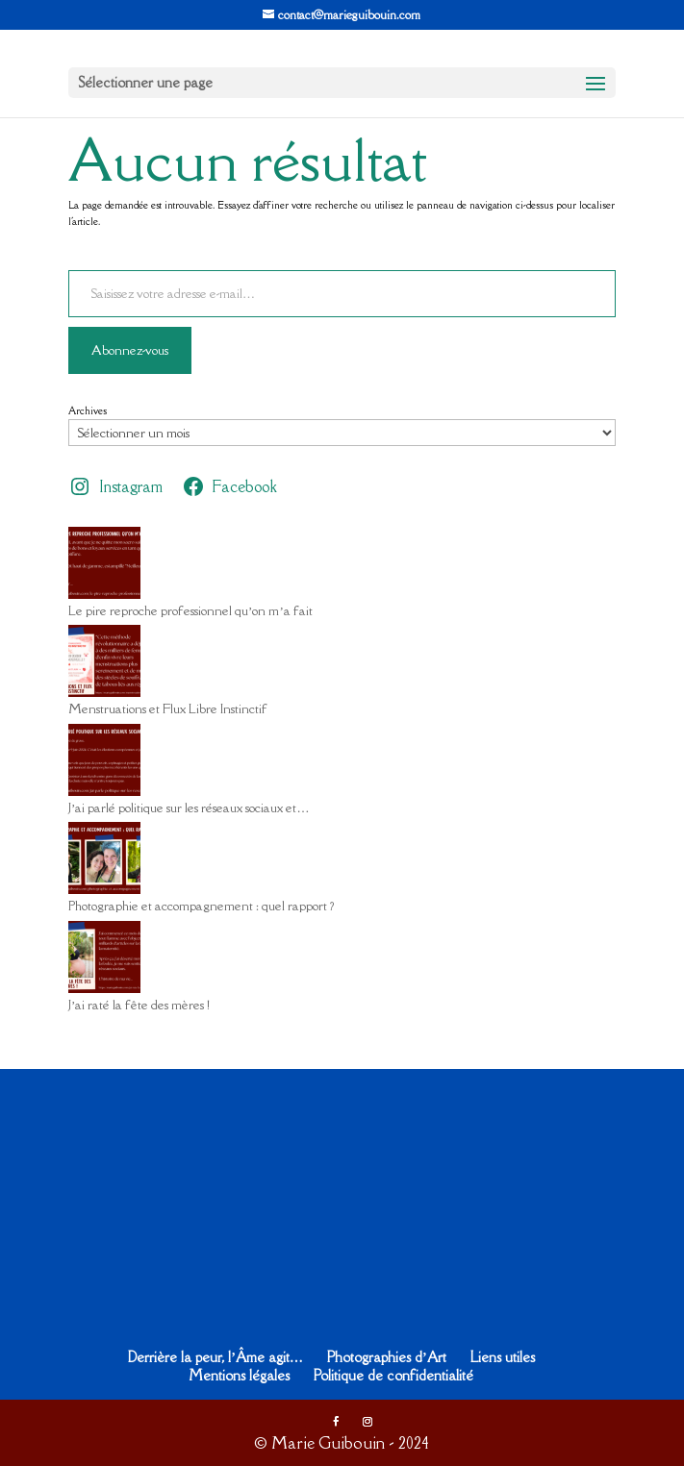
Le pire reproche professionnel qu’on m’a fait (190, 610)
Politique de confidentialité (393, 1375)
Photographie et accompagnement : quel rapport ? (201, 905)
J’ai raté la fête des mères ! (139, 1004)
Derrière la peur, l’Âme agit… (215, 1357)
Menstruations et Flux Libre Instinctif (167, 708)
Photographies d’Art (386, 1357)
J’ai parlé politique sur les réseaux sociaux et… (188, 807)
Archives (87, 410)
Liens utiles (502, 1357)
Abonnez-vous (129, 350)
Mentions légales (239, 1375)
